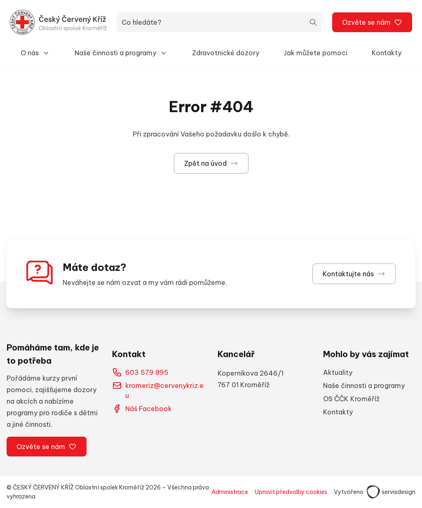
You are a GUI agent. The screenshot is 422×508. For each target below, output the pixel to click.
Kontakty (386, 53)
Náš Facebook (142, 409)
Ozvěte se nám (372, 22)
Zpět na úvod (211, 163)
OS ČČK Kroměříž (351, 399)
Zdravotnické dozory (225, 53)
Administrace (229, 492)
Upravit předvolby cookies (291, 492)
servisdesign (391, 492)
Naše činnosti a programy (364, 385)
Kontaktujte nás (354, 274)
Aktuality (337, 372)
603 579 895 (140, 372)
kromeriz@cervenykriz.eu (158, 390)
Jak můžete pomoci (315, 53)
